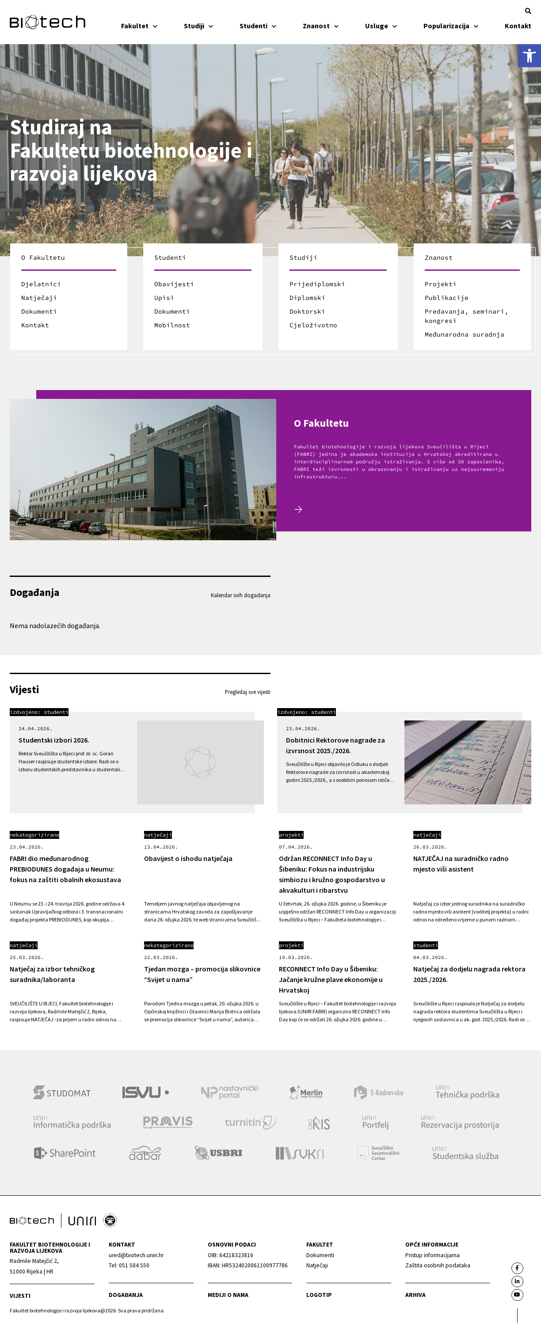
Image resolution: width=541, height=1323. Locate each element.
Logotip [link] (319, 1295)
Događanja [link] (126, 1295)
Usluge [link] (381, 26)
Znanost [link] (321, 26)
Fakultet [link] (139, 26)
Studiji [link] (198, 26)
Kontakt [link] (518, 25)
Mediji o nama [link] (228, 1295)
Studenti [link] (258, 26)
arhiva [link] (415, 1295)
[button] (528, 11)
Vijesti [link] (20, 1296)
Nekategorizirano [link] (34, 834)
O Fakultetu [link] (321, 423)
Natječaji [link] (158, 834)
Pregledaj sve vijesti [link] (247, 691)
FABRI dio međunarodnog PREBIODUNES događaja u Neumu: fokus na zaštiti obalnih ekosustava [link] (65, 869)
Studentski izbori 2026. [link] (54, 739)
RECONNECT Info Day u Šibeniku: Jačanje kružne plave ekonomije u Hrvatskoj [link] (331, 979)
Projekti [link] (291, 834)
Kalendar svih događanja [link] (240, 595)
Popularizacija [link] (450, 26)
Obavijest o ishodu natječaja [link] (188, 858)
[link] (529, 55)
